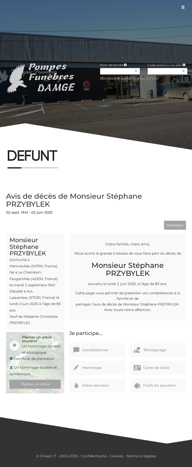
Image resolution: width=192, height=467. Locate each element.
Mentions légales (141, 456)
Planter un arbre (35, 384)
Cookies (116, 456)
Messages (175, 225)
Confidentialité (93, 456)
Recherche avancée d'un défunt (129, 78)
